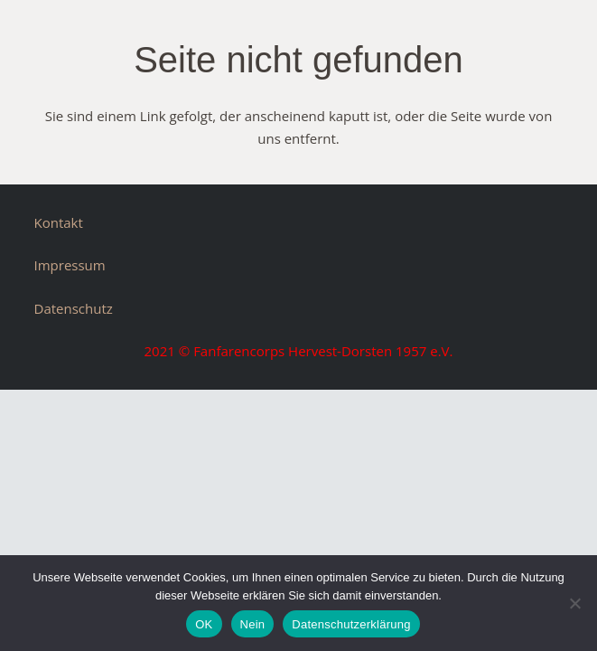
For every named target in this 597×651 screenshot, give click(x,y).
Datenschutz (73, 308)
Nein (253, 624)
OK (203, 624)
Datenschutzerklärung (351, 624)
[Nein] (574, 603)
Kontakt (58, 222)
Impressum (70, 265)
